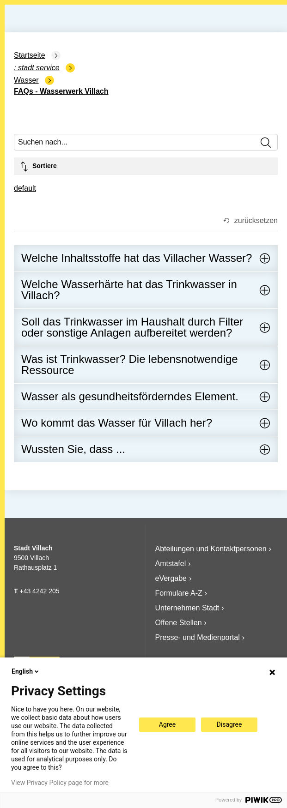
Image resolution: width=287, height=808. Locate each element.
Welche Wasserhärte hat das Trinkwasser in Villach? (129, 289)
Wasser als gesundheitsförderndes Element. (129, 396)
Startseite (29, 55)
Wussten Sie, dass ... (73, 449)
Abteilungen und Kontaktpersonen (211, 549)
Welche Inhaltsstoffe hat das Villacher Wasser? (136, 258)
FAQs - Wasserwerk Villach (61, 91)
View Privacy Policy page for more (60, 782)
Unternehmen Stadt (187, 608)
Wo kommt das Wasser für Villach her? (116, 422)
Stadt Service (39, 68)
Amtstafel (170, 563)
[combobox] (25, 189)
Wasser (26, 80)
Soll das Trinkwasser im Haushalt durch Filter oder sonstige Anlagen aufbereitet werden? (132, 327)
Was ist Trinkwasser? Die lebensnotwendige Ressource (129, 364)
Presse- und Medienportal (197, 637)
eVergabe (171, 578)
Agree (167, 724)
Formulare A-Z (178, 593)
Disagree (229, 724)
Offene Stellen (178, 623)
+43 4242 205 (39, 591)
